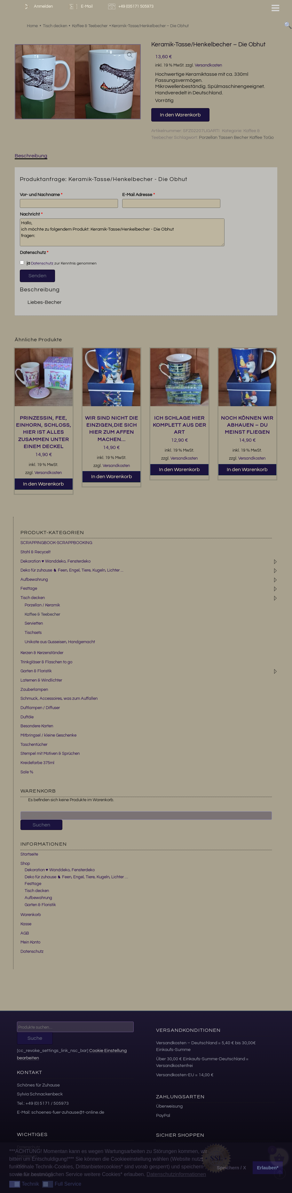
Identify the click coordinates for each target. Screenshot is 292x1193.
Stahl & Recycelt (35, 552)
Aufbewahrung (34, 579)
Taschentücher (33, 744)
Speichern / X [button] (231, 1167)
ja (25, 262)
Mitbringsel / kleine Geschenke (48, 735)
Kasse (25, 924)
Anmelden (37, 6)
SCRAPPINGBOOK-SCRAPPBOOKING (56, 543)
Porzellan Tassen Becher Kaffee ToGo (236, 137)
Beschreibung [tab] (31, 155)
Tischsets (33, 632)
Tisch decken (32, 598)
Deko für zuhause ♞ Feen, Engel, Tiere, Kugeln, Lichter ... (71, 570)
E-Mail (80, 6)
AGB (24, 933)
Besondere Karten (36, 726)
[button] (130, 55)
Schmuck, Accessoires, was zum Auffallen (59, 698)
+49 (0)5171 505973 (131, 6)
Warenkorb (30, 915)
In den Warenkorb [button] (43, 483)
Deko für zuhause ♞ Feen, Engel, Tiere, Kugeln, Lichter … (76, 877)
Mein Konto (30, 942)
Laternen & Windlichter (41, 680)
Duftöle (27, 717)
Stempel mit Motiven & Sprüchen (50, 753)
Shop (25, 863)
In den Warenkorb (180, 114)
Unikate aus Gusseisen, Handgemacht (60, 642)
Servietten (34, 623)
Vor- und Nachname (41, 195)
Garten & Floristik (36, 671)
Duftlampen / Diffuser (40, 708)
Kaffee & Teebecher (42, 614)
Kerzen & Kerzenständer (41, 653)
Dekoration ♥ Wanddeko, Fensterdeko (55, 561)
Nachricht (31, 214)
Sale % (26, 772)
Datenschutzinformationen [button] (176, 1174)
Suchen (41, 824)
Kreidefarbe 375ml (37, 763)
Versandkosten (208, 65)
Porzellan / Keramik (42, 605)
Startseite (29, 854)
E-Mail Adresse (138, 195)
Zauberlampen (34, 689)
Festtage (28, 588)
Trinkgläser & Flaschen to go (46, 662)
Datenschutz (34, 252)
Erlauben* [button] (268, 1167)
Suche (35, 1038)
